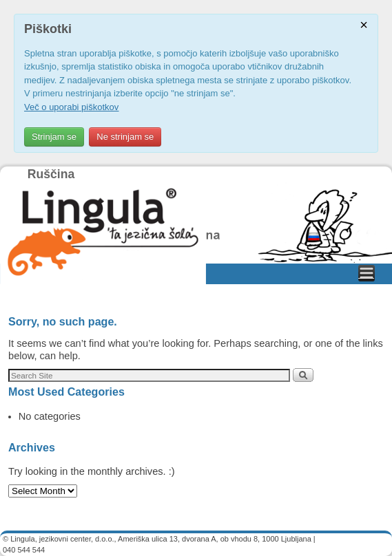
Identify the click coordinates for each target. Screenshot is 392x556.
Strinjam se (54, 136)
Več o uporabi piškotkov (71, 107)
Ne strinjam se (125, 136)
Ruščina (51, 174)
